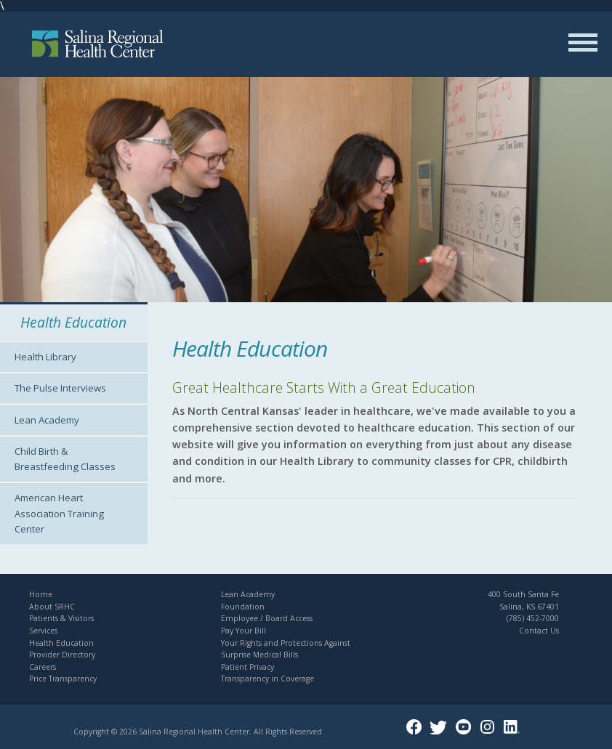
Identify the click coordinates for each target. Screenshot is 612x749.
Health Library (45, 356)
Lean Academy (47, 419)
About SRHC (52, 607)
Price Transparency (63, 678)
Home (40, 594)
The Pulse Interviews (60, 387)
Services (43, 630)
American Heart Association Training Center (59, 513)
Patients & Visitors (61, 618)
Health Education (61, 643)
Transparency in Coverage (267, 678)
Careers (42, 667)
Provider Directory (62, 654)
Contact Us (539, 630)
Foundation (243, 607)
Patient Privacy (247, 667)
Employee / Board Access (267, 618)
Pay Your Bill (243, 630)
